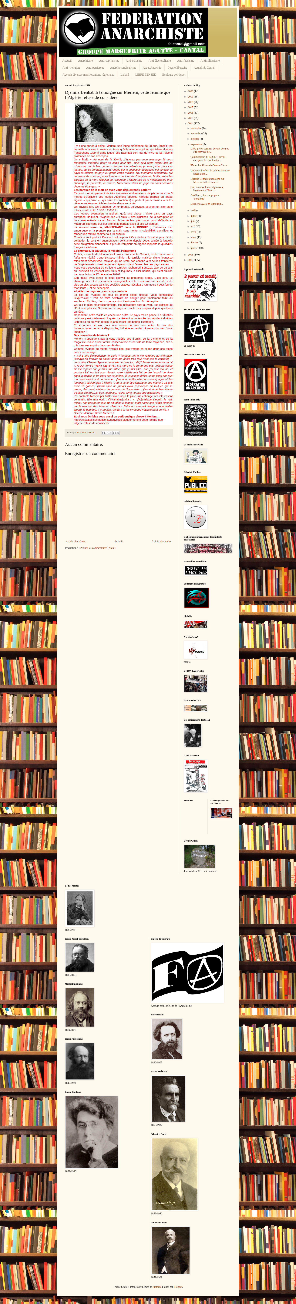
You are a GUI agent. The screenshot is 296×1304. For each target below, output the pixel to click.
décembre (196, 128)
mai (193, 226)
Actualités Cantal (204, 67)
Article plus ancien (162, 541)
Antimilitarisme (210, 60)
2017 (191, 107)
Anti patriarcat (95, 67)
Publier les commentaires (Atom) (97, 548)
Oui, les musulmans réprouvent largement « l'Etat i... (207, 189)
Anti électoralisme (160, 60)
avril (194, 232)
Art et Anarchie (152, 67)
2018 (191, 102)
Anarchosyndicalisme (123, 67)
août (193, 210)
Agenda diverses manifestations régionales (88, 74)
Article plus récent (75, 541)
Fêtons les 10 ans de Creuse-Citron (208, 165)
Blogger (178, 1286)
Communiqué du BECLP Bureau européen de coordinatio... (207, 159)
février (195, 242)
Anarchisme (85, 60)
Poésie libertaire (177, 67)
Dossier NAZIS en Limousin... (206, 203)
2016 (191, 112)
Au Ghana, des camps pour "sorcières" (204, 197)
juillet (194, 215)
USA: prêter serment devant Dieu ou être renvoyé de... (209, 150)
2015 (191, 118)
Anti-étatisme (134, 60)
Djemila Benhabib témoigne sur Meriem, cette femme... (207, 180)
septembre (197, 144)
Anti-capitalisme (109, 60)
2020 (191, 91)
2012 (191, 260)
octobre (195, 138)
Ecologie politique (173, 74)
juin (193, 221)
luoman (157, 1286)
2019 (191, 96)
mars (194, 237)
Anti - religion (71, 67)
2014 (191, 123)
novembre (196, 133)
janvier (195, 248)
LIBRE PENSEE (145, 74)
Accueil (67, 60)
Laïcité (124, 74)
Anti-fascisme (185, 60)
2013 (191, 254)
